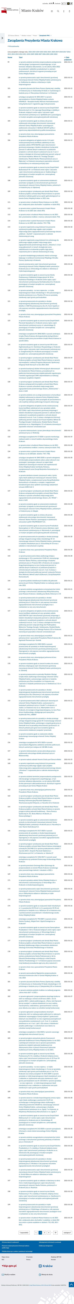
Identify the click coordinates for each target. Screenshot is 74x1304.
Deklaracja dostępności (46, 1246)
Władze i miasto (26, 35)
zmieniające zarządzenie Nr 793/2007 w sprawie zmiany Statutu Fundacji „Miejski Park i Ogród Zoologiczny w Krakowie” (38, 921)
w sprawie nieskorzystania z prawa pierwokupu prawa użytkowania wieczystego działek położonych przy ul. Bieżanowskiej (37, 753)
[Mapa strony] (64, 11)
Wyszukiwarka (14, 46)
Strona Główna (14, 35)
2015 (9, 54)
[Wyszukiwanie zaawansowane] (58, 11)
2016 (68, 52)
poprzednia (24, 1232)
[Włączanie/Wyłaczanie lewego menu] (2, 38)
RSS (3, 1259)
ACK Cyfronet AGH (46, 1285)
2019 (57, 52)
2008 (36, 54)
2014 (13, 54)
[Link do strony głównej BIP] (24, 10)
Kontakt (53, 1259)
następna (67, 1232)
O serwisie (29, 1257)
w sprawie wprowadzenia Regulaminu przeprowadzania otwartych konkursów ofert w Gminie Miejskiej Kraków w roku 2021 (38, 975)
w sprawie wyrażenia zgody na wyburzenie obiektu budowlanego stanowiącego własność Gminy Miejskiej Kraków (37, 736)
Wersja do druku (46, 1275)
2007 (40, 54)
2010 (28, 54)
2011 (24, 54)
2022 (45, 52)
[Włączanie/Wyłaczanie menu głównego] (51, 11)
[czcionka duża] (53, 3)
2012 (21, 54)
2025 (34, 52)
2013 (17, 54)
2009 (32, 54)
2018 (61, 52)
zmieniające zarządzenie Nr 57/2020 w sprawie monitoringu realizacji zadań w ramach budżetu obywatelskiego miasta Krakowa (39, 439)
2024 (38, 52)
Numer (10, 57)
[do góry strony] (71, 1284)
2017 (65, 52)
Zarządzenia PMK (44, 35)
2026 (30, 52)
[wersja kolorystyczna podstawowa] (62, 3)
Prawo (35, 35)
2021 (49, 52)
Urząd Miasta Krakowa (35, 1285)
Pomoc (28, 1259)
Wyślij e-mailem (8, 1275)
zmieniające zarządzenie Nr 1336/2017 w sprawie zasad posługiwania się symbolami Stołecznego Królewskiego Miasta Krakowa (40, 859)
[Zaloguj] (70, 11)
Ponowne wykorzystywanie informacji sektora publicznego (15, 1247)
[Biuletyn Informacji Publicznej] (18, 1267)
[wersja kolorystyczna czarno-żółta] (68, 3)
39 (55, 1232)
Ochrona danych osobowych (10, 1242)
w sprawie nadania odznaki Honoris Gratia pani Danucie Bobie (40, 759)
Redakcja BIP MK (56, 1257)
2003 (55, 54)
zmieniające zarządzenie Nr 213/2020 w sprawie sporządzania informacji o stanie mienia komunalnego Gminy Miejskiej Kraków (40, 1131)
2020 (53, 52)
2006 (44, 54)
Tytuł (20, 57)
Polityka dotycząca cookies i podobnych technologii (17, 1251)
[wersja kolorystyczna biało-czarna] (65, 3)
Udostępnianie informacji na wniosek (50, 1242)
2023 (41, 52)
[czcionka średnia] (51, 3)
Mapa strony (5, 1257)
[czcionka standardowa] (49, 3)
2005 (48, 54)
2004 (51, 54)
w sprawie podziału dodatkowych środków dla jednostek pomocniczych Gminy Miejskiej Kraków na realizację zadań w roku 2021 (39, 583)
